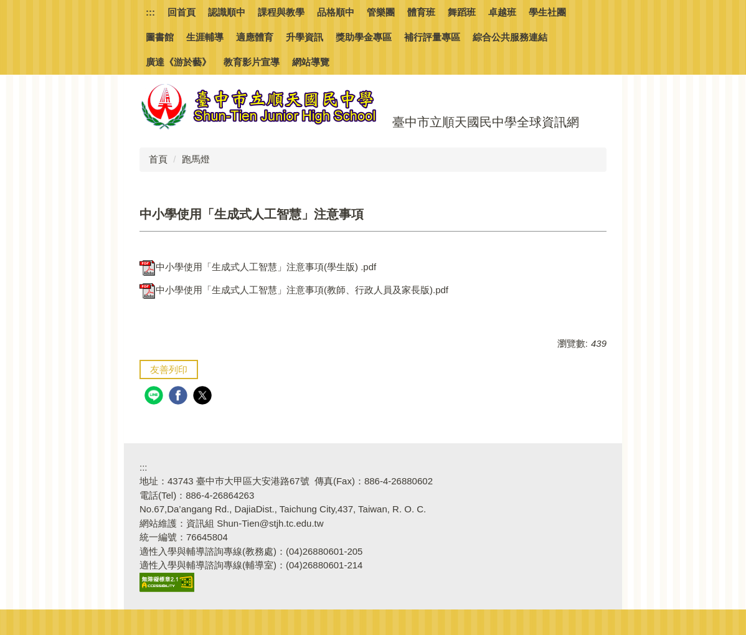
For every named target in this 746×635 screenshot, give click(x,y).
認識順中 (226, 12)
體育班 (421, 12)
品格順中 (335, 12)
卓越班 (502, 12)
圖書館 (160, 37)
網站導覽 (310, 62)
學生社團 (547, 12)
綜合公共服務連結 (510, 37)
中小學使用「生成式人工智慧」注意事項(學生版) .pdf (257, 266)
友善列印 (168, 369)
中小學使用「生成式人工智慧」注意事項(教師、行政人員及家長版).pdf (293, 290)
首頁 (158, 159)
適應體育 (254, 37)
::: (150, 12)
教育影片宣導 (252, 62)
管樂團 (381, 12)
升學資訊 (304, 37)
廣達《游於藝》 (178, 62)
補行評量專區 (432, 37)
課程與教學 (281, 12)
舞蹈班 (462, 12)
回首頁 (182, 12)
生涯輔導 (205, 37)
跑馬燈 (196, 159)
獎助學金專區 (364, 37)
